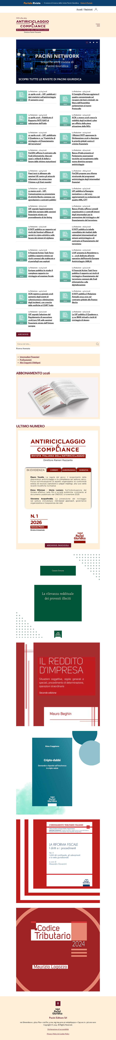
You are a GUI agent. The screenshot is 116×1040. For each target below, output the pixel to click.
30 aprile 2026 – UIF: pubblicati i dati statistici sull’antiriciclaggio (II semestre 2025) (42, 97)
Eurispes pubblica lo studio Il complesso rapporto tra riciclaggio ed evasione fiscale (41, 273)
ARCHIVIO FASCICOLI (58, 545)
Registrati (88, 9)
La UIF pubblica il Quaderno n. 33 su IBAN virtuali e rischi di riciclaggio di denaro (85, 317)
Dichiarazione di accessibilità (58, 1029)
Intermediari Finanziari (29, 357)
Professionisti (26, 360)
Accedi (79, 9)
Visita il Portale (86, 3)
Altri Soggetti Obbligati (30, 362)
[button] (90, 42)
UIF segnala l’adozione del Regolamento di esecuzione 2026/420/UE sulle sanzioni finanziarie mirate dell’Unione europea (41, 320)
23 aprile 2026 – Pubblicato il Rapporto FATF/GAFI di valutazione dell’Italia (40, 120)
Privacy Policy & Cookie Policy (58, 1034)
